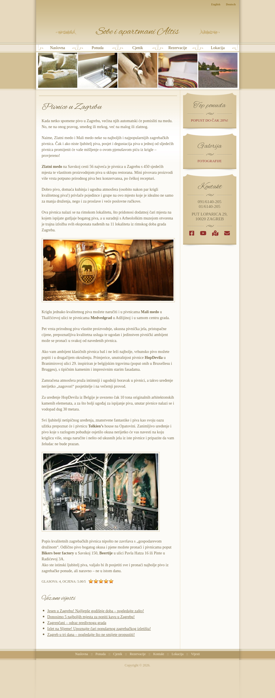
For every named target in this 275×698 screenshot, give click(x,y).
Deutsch (231, 4)
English (215, 4)
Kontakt (158, 654)
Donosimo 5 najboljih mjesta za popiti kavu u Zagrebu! (91, 617)
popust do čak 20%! (209, 120)
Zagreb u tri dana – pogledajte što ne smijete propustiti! (91, 635)
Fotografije (209, 161)
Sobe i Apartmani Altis (138, 31)
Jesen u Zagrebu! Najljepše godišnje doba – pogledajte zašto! (95, 611)
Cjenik (137, 67)
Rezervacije (177, 67)
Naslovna (57, 67)
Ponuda (97, 67)
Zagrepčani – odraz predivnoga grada (76, 623)
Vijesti (195, 654)
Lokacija (217, 67)
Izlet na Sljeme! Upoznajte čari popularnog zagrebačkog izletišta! (99, 629)
